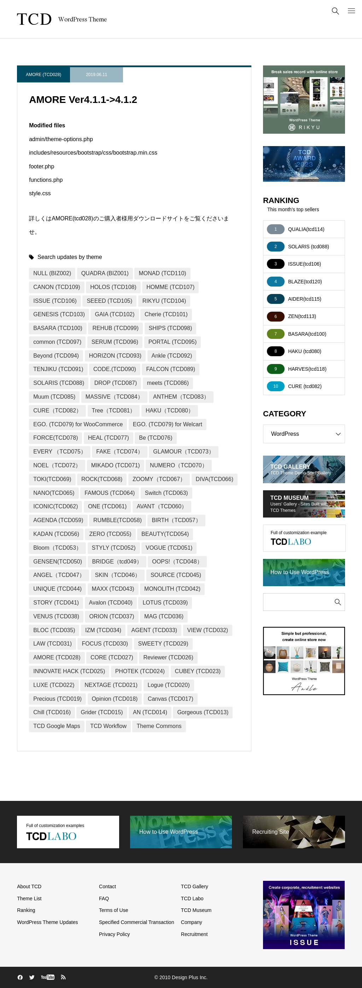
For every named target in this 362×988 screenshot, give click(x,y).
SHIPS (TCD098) (170, 328)
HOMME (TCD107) (170, 287)
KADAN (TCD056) (56, 534)
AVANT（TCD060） (162, 506)
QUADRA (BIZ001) (105, 273)
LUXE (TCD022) (53, 685)
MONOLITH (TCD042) (172, 589)
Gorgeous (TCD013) (202, 712)
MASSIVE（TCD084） (114, 397)
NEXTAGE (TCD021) (111, 685)
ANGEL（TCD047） (59, 575)
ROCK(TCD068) (101, 479)
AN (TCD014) (150, 712)
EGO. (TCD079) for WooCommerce (78, 424)
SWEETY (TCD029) (163, 644)
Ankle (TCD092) (172, 356)
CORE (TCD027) (111, 657)
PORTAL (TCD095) (172, 342)
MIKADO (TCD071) (115, 465)
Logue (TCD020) (169, 685)
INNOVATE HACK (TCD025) (69, 671)
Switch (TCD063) (166, 493)
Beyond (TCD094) (56, 356)
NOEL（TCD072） (57, 465)
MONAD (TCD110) (162, 273)
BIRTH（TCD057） (176, 520)
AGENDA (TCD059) (58, 520)
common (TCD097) (57, 342)
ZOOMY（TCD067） (159, 479)
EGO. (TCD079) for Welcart (167, 424)
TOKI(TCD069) (52, 479)
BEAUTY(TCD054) (165, 534)
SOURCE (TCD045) (176, 575)
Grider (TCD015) (102, 712)
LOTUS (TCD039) (165, 603)
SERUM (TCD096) (115, 342)
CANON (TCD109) (56, 287)
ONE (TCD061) (107, 506)
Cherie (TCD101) (166, 314)
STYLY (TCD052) (114, 548)
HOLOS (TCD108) (113, 287)
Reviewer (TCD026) (168, 657)
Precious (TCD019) (57, 699)
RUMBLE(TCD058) (117, 520)
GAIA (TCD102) (114, 314)
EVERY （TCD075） (59, 452)
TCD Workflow (108, 726)
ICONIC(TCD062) (55, 506)
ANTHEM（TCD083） (181, 397)
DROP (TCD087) (115, 383)
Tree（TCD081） (114, 411)
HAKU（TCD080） (170, 411)
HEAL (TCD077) (108, 438)
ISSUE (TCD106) (55, 301)
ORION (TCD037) (111, 616)
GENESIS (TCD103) (59, 314)
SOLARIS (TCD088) (58, 383)
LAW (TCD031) (52, 644)
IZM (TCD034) (103, 630)
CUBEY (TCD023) (198, 671)
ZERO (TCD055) (110, 534)
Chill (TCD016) (52, 712)
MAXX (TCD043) (113, 589)
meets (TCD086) (168, 383)
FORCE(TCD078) (55, 438)
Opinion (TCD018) (115, 699)
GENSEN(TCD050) (57, 562)
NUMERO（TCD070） (179, 465)
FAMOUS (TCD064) (109, 493)
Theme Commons (158, 726)
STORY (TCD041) (56, 603)
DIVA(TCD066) (214, 479)
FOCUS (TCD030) (105, 644)
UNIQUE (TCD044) (57, 589)
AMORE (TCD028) (43, 74)
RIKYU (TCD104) (164, 301)
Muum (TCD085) (54, 397)
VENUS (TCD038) (56, 616)
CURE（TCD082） (57, 411)
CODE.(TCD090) (114, 369)
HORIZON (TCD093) (115, 356)
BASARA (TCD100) (57, 328)
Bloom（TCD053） (57, 548)
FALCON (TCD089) (170, 369)
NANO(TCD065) (53, 493)
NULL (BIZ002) (52, 273)
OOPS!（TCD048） (177, 562)
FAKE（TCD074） (119, 452)
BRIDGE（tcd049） (117, 562)
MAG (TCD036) (163, 616)
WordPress (308, 434)
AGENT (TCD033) (154, 630)
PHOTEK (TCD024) (140, 671)
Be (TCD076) (155, 438)
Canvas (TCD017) (170, 699)
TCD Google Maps (56, 726)
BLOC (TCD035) (54, 630)
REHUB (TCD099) (115, 328)
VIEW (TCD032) (207, 630)
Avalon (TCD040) (111, 603)
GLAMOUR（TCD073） (183, 452)
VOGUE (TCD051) (169, 548)
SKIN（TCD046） (118, 575)
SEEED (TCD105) (109, 301)
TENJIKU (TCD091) (58, 369)
